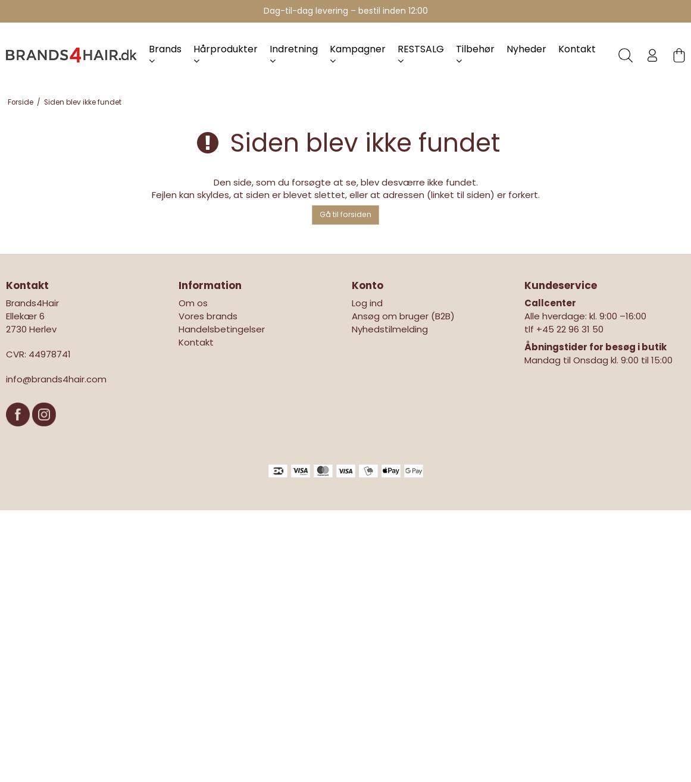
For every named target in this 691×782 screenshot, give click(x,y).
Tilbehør (475, 53)
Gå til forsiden (345, 214)
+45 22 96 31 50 (570, 329)
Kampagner (358, 53)
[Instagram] (44, 432)
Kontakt (577, 49)
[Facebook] (19, 432)
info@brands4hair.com (56, 379)
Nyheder (526, 49)
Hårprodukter (225, 53)
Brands (165, 53)
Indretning (294, 53)
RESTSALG (421, 53)
